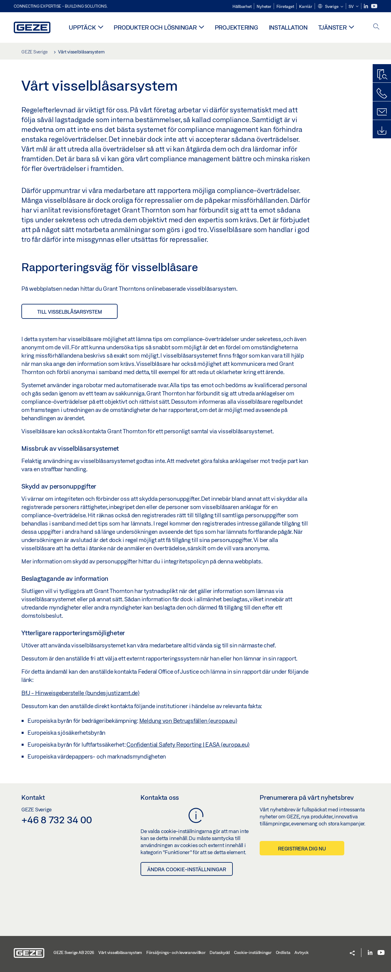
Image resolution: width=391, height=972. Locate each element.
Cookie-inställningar (253, 952)
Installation (288, 27)
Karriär (305, 6)
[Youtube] (374, 6)
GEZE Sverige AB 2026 (73, 952)
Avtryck (301, 952)
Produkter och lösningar (155, 27)
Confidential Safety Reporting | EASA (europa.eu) (188, 744)
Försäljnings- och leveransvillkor (176, 952)
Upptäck (82, 27)
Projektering (236, 27)
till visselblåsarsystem (69, 312)
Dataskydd (220, 952)
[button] (330, 6)
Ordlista (283, 952)
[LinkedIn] (366, 6)
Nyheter (264, 6)
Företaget (285, 6)
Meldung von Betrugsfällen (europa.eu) (188, 720)
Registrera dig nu (302, 848)
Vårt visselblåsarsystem (120, 952)
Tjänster (332, 27)
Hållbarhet (242, 6)
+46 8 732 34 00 (56, 819)
